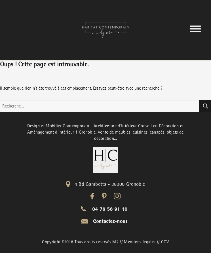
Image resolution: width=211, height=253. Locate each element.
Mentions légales (139, 242)
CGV (165, 242)
